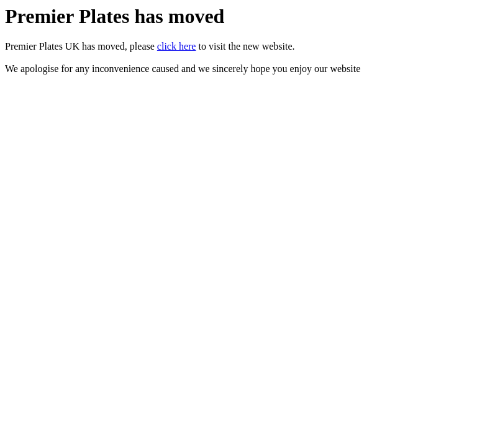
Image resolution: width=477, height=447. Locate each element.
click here (176, 46)
